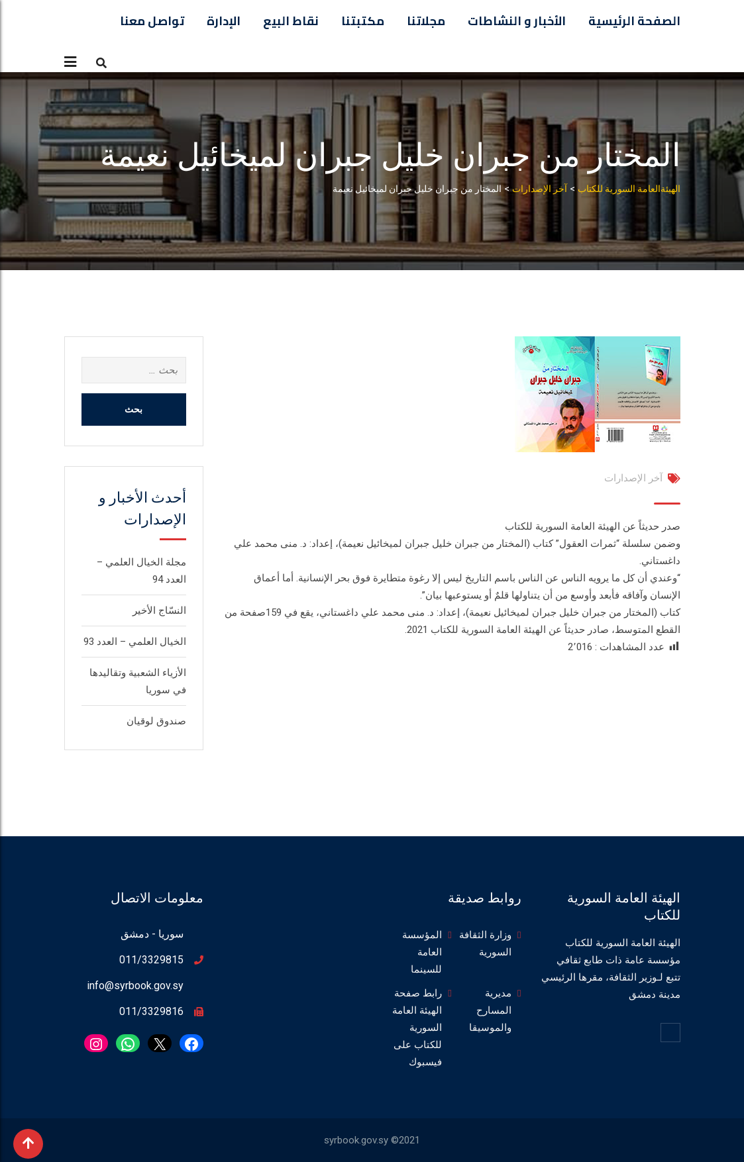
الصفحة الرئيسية (634, 21)
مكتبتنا (362, 21)
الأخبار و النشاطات (517, 21)
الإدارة (223, 21)
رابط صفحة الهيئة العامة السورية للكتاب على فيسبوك (417, 1027)
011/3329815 (151, 959)
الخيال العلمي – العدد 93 (134, 642)
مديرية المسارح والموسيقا (490, 1010)
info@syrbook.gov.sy (135, 985)
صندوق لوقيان (156, 721)
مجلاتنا (426, 21)
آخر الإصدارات (633, 478)
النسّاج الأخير (159, 610)
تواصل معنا (152, 21)
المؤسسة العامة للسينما (422, 952)
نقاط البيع (291, 21)
